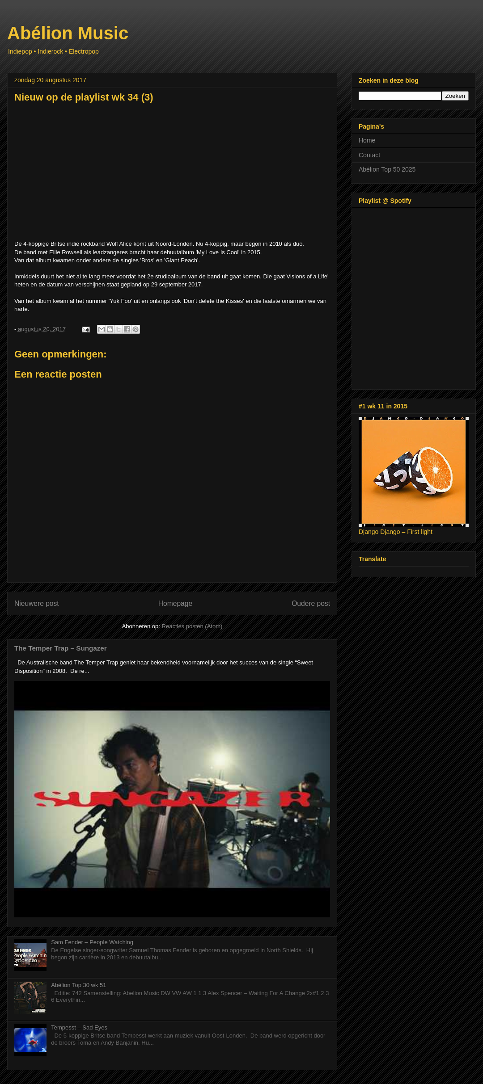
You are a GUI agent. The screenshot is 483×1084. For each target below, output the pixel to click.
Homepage (175, 603)
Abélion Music (67, 33)
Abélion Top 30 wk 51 (78, 985)
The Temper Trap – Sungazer (60, 648)
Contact (369, 155)
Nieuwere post (36, 603)
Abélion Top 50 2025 (387, 169)
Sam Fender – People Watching (92, 942)
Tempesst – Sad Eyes (79, 1027)
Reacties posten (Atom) (192, 626)
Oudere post (311, 603)
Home (367, 140)
